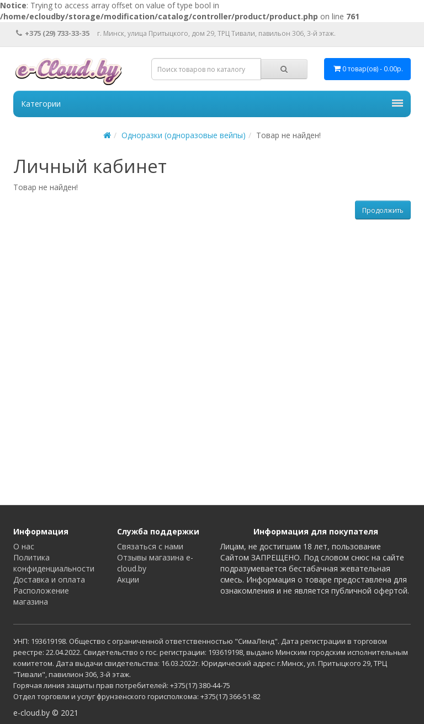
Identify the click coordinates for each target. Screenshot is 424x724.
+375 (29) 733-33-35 (52, 33)
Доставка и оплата (49, 579)
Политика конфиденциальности (53, 563)
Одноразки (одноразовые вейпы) (183, 135)
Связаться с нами (150, 546)
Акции (128, 579)
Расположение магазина (41, 596)
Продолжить (383, 210)
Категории (212, 103)
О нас (23, 546)
